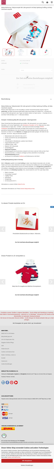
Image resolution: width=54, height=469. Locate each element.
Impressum (4, 361)
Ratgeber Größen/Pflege (7, 342)
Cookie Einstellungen (6, 364)
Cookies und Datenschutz (13, 457)
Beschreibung (5, 99)
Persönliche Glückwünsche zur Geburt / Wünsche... (27, 233)
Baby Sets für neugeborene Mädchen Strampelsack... (27, 286)
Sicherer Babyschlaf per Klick (28, 188)
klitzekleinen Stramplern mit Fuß (30, 125)
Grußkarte (21, 156)
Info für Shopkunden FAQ (7, 339)
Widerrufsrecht (5, 348)
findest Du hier (21, 184)
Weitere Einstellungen (27, 465)
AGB (2, 345)
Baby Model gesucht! (6, 336)
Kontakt (3, 358)
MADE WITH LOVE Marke (7, 333)
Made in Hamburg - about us (8, 355)
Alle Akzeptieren (27, 460)
